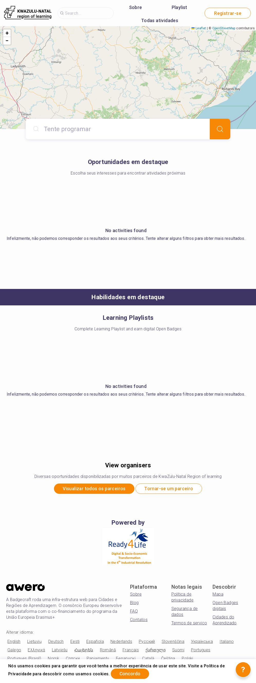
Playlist (179, 7)
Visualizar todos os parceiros (93, 489)
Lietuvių (34, 642)
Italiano (227, 642)
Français (131, 650)
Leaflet (198, 28)
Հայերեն (83, 650)
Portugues (201, 650)
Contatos (139, 620)
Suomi (178, 650)
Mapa (218, 594)
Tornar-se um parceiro (170, 489)
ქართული (155, 650)
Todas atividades (159, 20)
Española (95, 642)
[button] (7, 33)
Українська (202, 642)
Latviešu (60, 650)
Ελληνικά (36, 650)
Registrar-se (227, 13)
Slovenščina (173, 642)
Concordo (130, 673)
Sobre (135, 7)
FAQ (134, 611)
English (14, 642)
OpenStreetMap (223, 28)
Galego (14, 650)
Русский (147, 642)
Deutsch (56, 642)
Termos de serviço (189, 623)
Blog (134, 603)
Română (108, 650)
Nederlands (121, 642)
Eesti (75, 642)
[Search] (220, 129)
